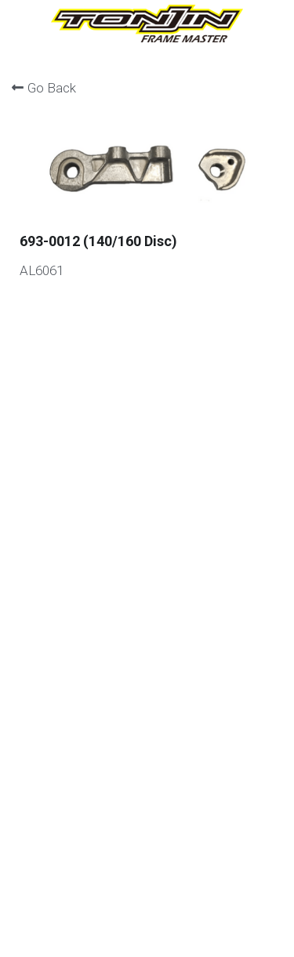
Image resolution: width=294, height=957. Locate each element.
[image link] (147, 22)
